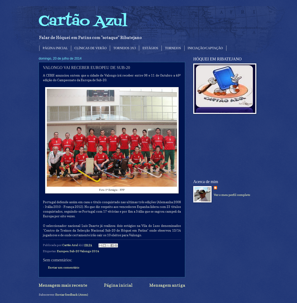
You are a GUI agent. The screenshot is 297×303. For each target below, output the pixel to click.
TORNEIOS (173, 48)
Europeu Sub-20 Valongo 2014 (78, 251)
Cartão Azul (83, 21)
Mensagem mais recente (63, 285)
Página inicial (118, 285)
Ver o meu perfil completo (232, 194)
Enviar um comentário (63, 267)
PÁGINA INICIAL (55, 48)
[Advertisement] (223, 146)
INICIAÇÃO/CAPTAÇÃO (205, 48)
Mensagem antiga (167, 285)
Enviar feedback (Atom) (71, 294)
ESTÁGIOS (150, 48)
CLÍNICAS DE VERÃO (90, 48)
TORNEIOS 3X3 (124, 48)
